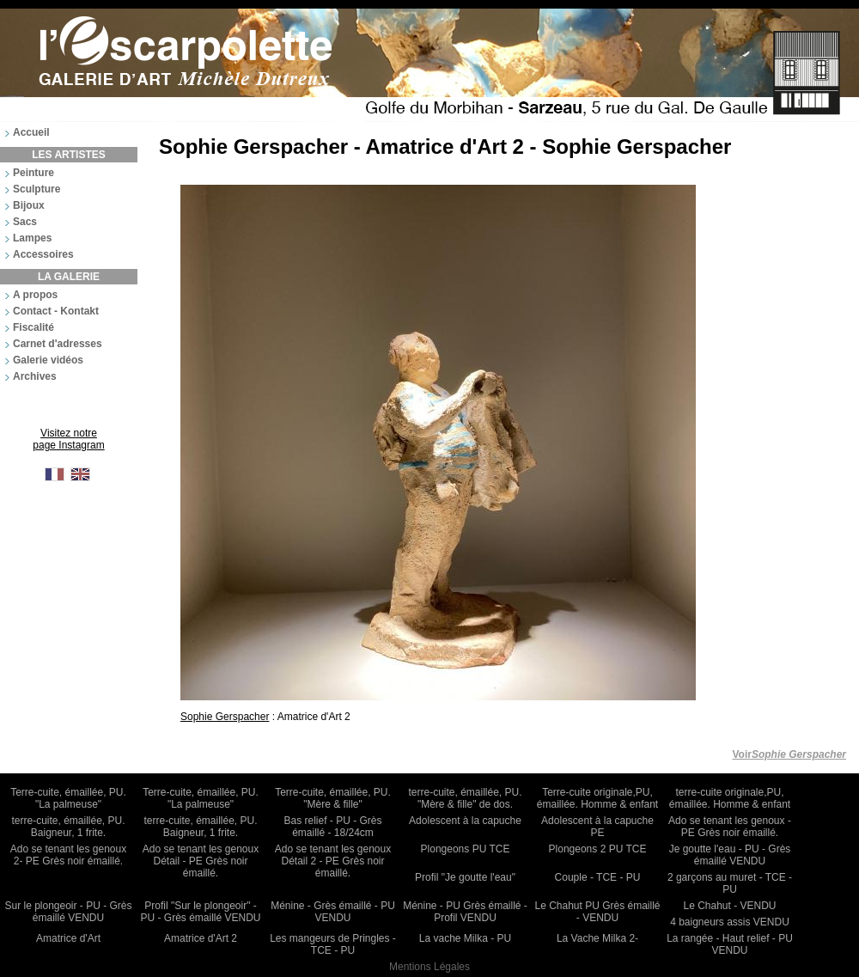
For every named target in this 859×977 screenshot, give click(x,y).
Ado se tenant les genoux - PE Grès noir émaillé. (729, 827)
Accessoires (43, 254)
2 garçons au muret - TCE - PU (729, 883)
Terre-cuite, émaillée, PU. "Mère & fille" (333, 798)
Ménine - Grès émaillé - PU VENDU (333, 912)
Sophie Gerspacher (224, 717)
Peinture (33, 173)
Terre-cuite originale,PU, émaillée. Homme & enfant (597, 798)
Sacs (25, 222)
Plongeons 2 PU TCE (598, 849)
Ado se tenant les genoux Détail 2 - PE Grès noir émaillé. (333, 861)
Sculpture (36, 189)
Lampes (32, 238)
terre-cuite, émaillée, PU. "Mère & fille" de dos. (464, 798)
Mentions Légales (429, 967)
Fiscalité (33, 327)
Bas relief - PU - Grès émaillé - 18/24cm (332, 827)
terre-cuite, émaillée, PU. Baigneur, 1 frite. (68, 827)
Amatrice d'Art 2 (200, 938)
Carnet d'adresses (57, 344)
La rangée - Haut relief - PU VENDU (730, 944)
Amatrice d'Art (68, 938)
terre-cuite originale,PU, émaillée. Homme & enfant (729, 798)
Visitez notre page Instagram (68, 439)
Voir (790, 754)
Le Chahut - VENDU (729, 906)
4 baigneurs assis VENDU (729, 922)
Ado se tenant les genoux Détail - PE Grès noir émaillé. (201, 861)
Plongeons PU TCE (465, 849)
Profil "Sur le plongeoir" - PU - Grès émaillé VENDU (200, 912)
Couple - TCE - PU (598, 877)
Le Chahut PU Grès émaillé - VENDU (597, 912)
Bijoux (29, 205)
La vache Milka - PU (465, 938)
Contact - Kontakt (56, 311)
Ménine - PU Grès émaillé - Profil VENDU (465, 912)
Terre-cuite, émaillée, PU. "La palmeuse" (68, 798)
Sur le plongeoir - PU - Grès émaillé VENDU (67, 912)
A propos (35, 295)
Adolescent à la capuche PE (597, 827)
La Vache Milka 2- (597, 938)
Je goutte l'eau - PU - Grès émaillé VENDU (730, 855)
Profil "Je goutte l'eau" (465, 877)
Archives (35, 376)
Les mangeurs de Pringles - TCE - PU (333, 944)
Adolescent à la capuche (465, 821)
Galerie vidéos (48, 360)
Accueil (31, 132)
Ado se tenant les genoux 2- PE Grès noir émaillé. (68, 855)
